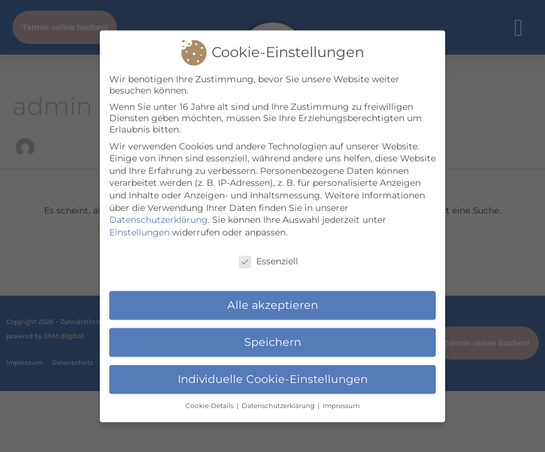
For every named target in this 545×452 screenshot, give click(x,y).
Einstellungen (139, 235)
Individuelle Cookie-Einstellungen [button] (273, 382)
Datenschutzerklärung (158, 223)
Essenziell (268, 263)
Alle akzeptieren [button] (272, 308)
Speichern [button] (272, 345)
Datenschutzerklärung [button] (279, 409)
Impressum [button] (341, 409)
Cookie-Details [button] (210, 409)
